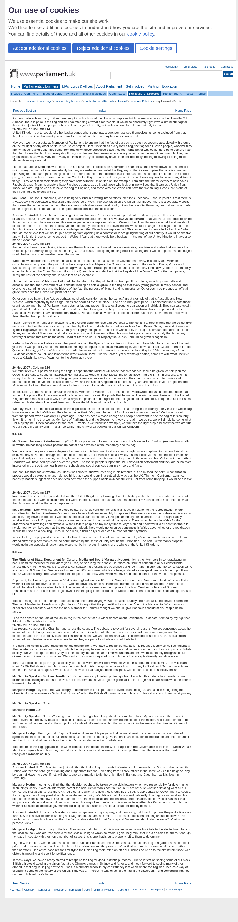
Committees (117, 93)
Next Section (21, 883)
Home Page (183, 110)
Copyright (123, 889)
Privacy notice (139, 889)
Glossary (29, 889)
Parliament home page (39, 101)
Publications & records (144, 93)
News (189, 93)
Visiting (153, 86)
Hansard (122, 101)
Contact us (227, 66)
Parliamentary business (41, 86)
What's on (72, 93)
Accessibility (171, 66)
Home (15, 86)
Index (102, 110)
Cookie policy (156, 889)
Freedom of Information (67, 889)
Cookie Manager (174, 889)
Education (169, 86)
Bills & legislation (94, 93)
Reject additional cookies (103, 48)
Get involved (135, 86)
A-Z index (15, 889)
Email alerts (190, 66)
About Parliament (109, 86)
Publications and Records (99, 101)
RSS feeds (209, 66)
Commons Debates (140, 101)
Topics (201, 93)
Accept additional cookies (40, 48)
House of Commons (24, 93)
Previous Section (24, 110)
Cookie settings (156, 48)
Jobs (87, 889)
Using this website (103, 889)
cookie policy (140, 34)
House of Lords (52, 93)
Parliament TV (172, 93)
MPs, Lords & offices (77, 86)
